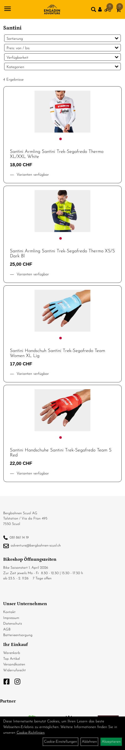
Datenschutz (12, 623)
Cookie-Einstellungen (60, 742)
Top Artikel (11, 659)
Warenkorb (11, 653)
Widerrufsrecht (14, 670)
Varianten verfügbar (32, 175)
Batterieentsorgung (18, 635)
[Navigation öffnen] (7, 9)
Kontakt (9, 612)
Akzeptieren (111, 742)
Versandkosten (14, 664)
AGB (6, 629)
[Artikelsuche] (93, 10)
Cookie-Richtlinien (30, 733)
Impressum (11, 618)
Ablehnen (89, 742)
